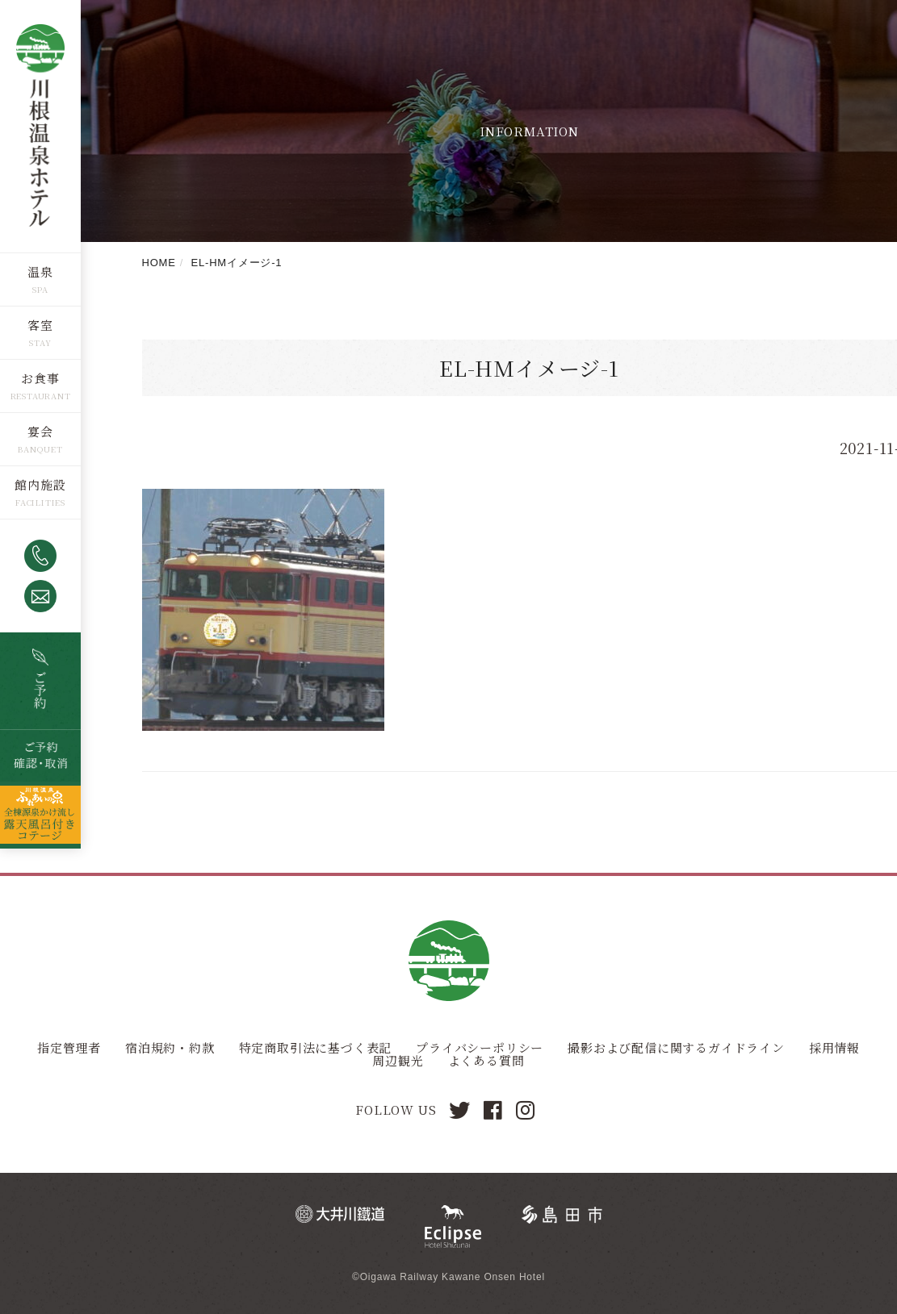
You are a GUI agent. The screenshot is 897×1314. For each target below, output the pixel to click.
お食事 (40, 377)
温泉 (40, 270)
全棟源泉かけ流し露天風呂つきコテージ (40, 814)
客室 (40, 323)
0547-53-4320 (40, 555)
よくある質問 (486, 1060)
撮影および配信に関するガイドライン (676, 1047)
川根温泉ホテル (40, 125)
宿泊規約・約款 (170, 1047)
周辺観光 (397, 1060)
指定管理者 (69, 1047)
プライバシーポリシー (479, 1047)
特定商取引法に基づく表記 (315, 1047)
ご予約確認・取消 (40, 755)
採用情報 (834, 1047)
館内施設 (40, 483)
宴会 (40, 430)
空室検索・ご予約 (40, 680)
